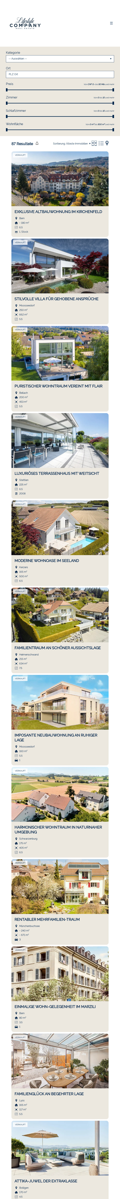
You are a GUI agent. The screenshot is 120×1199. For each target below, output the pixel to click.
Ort (8, 68)
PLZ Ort (13, 74)
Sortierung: (59, 143)
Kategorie (13, 52)
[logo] (25, 23)
